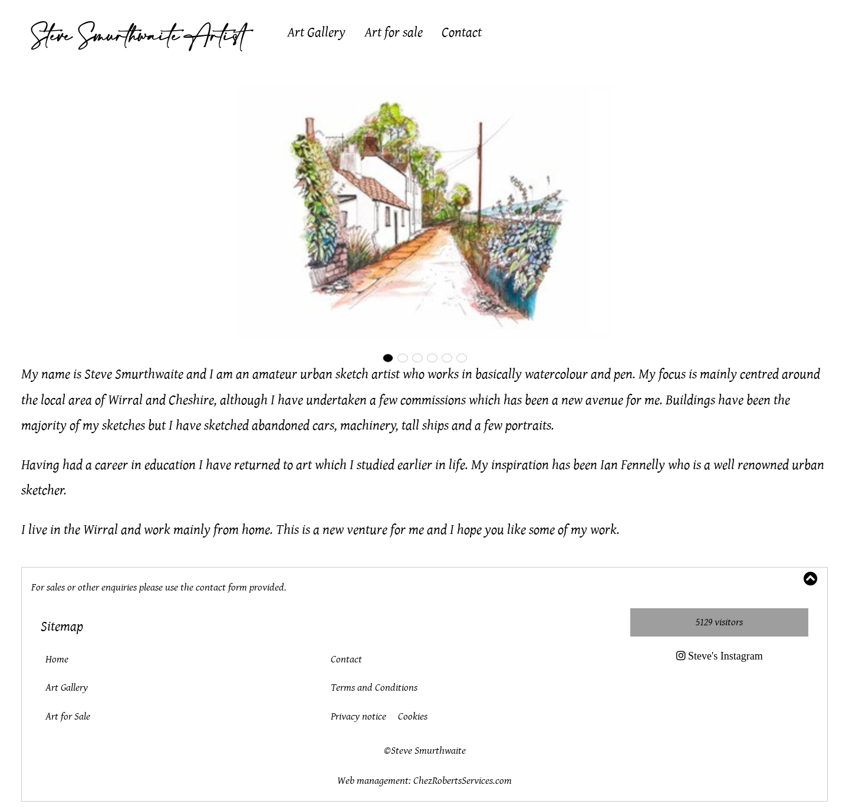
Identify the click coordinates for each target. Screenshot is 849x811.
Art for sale (393, 32)
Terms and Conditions (374, 687)
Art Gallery (316, 32)
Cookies (412, 716)
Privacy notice (358, 716)
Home (56, 659)
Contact (462, 32)
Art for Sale (67, 716)
